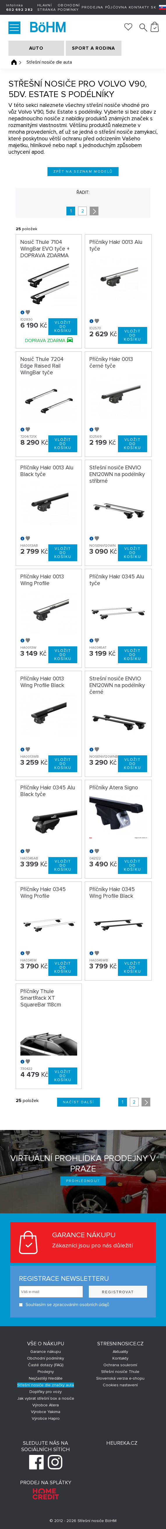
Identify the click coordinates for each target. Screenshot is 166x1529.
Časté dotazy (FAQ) (45, 1364)
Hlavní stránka (46, 7)
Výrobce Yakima (45, 1411)
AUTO (36, 48)
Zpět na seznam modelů (83, 171)
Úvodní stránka (14, 62)
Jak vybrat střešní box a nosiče (45, 1398)
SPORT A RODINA (93, 48)
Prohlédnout (83, 1181)
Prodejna (92, 7)
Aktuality (120, 1351)
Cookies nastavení (120, 1385)
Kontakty (139, 7)
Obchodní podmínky (69, 7)
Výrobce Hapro (46, 1418)
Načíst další (78, 1102)
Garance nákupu (45, 1351)
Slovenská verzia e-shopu (120, 1378)
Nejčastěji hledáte (46, 1378)
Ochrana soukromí (120, 1364)
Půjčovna (116, 7)
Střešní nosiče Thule (120, 1371)
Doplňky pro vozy (45, 1391)
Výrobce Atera (45, 1405)
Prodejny (46, 1371)
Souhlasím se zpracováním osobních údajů (64, 1305)
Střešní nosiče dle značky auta (45, 1385)
